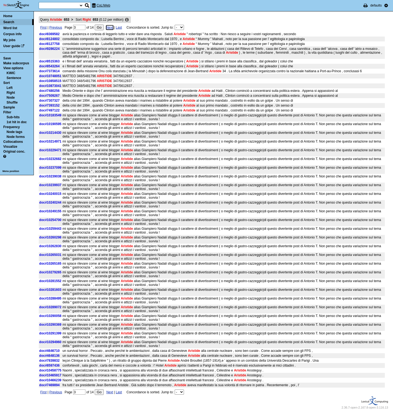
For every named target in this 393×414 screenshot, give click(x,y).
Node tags (14, 132)
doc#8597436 (49, 365)
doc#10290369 (50, 325)
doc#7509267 (49, 96)
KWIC (11, 73)
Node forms (16, 137)
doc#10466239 (50, 380)
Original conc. (14, 151)
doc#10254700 (50, 220)
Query (54, 20)
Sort (6, 83)
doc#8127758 (49, 44)
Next (109, 27)
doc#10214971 (50, 141)
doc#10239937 (50, 185)
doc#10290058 (50, 316)
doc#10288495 (50, 298)
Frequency (11, 127)
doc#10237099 (50, 168)
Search (8, 22)
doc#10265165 (50, 263)
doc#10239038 (50, 176)
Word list (10, 28)
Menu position (10, 171)
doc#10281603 (50, 290)
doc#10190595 (50, 124)
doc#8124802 (49, 39)
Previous (55, 27)
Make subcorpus (16, 63)
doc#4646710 (49, 351)
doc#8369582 (49, 34)
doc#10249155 (50, 211)
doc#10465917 (50, 375)
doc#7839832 (49, 360)
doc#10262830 (50, 246)
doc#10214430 (50, 133)
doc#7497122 (49, 110)
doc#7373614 (49, 71)
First (43, 27)
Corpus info (12, 34)
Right (11, 93)
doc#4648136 (49, 356)
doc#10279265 (50, 272)
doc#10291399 (50, 333)
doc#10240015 (50, 194)
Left (10, 88)
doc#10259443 (50, 229)
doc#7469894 (49, 385)
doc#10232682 (50, 159)
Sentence (14, 78)
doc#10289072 (50, 307)
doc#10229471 (50, 150)
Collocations (13, 142)
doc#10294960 (50, 342)
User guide (11, 46)
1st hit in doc (17, 122)
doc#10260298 (50, 237)
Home (7, 16)
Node (11, 97)
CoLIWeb (103, 5)
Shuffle (12, 102)
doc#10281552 (50, 281)
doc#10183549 (50, 115)
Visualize (10, 147)
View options (13, 68)
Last (119, 27)
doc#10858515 (50, 81)
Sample (9, 107)
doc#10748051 (50, 76)
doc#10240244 (50, 202)
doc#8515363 (49, 61)
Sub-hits (13, 117)
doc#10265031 (50, 255)
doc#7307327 (49, 100)
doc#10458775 (50, 370)
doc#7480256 (49, 91)
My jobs (9, 40)
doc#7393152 (49, 105)
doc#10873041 (50, 86)
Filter (7, 112)
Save (7, 58)
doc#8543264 (49, 66)
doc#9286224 (49, 49)
